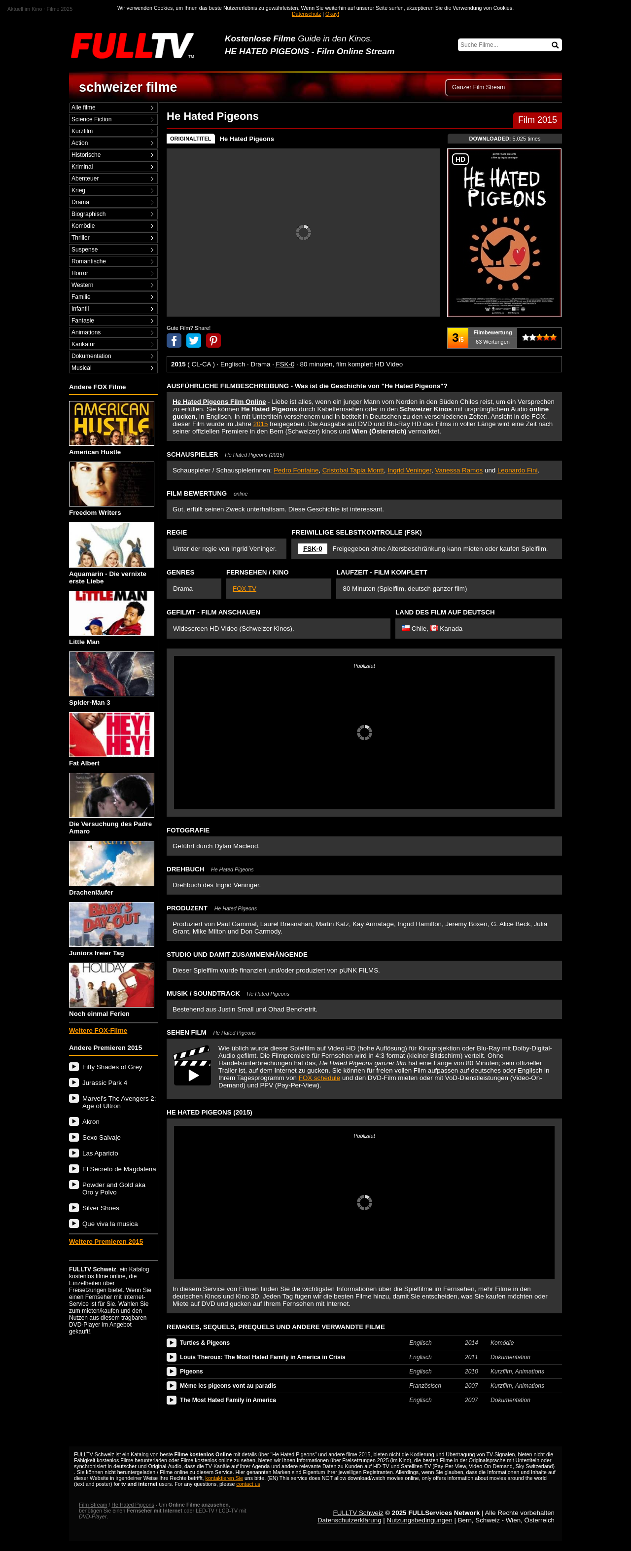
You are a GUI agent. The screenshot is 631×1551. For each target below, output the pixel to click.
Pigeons (191, 1371)
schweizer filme (128, 87)
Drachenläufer (111, 868)
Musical (81, 367)
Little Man (111, 618)
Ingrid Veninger (409, 470)
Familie (81, 296)
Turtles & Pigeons (205, 1342)
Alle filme (83, 107)
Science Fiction (91, 119)
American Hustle (111, 428)
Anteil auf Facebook (174, 340)
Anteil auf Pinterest (213, 340)
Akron (91, 1121)
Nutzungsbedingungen (419, 1520)
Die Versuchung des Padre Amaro (111, 804)
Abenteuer (85, 178)
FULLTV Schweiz (358, 1512)
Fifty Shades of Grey (112, 1067)
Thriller (80, 237)
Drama (80, 202)
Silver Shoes (100, 1208)
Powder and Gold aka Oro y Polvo (113, 1188)
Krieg (78, 190)
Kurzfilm (82, 131)
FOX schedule (319, 1078)
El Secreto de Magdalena (119, 1169)
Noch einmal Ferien (111, 990)
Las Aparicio (100, 1153)
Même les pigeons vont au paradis (228, 1385)
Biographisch (88, 214)
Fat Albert (111, 739)
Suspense (84, 249)
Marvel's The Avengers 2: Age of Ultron (119, 1102)
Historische (86, 154)
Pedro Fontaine (296, 470)
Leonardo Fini (517, 470)
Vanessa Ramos (459, 470)
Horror (79, 273)
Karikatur (83, 344)
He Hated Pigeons (247, 139)
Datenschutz (306, 14)
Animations (86, 332)
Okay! (332, 14)
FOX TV (244, 588)
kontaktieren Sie (224, 1478)
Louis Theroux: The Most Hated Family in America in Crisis (263, 1357)
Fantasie (82, 320)
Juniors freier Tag (111, 929)
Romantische (88, 261)
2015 (260, 424)
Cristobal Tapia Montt (353, 470)
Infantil (80, 308)
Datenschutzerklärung (349, 1520)
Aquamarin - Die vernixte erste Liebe (111, 553)
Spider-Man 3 (111, 678)
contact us (248, 1484)
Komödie (83, 225)
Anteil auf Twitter (193, 340)
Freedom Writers (111, 489)
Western (82, 285)
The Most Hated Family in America (228, 1400)
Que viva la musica (110, 1223)
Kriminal (82, 166)
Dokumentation (91, 356)
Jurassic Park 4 (104, 1082)
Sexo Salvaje (101, 1137)
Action (79, 143)
